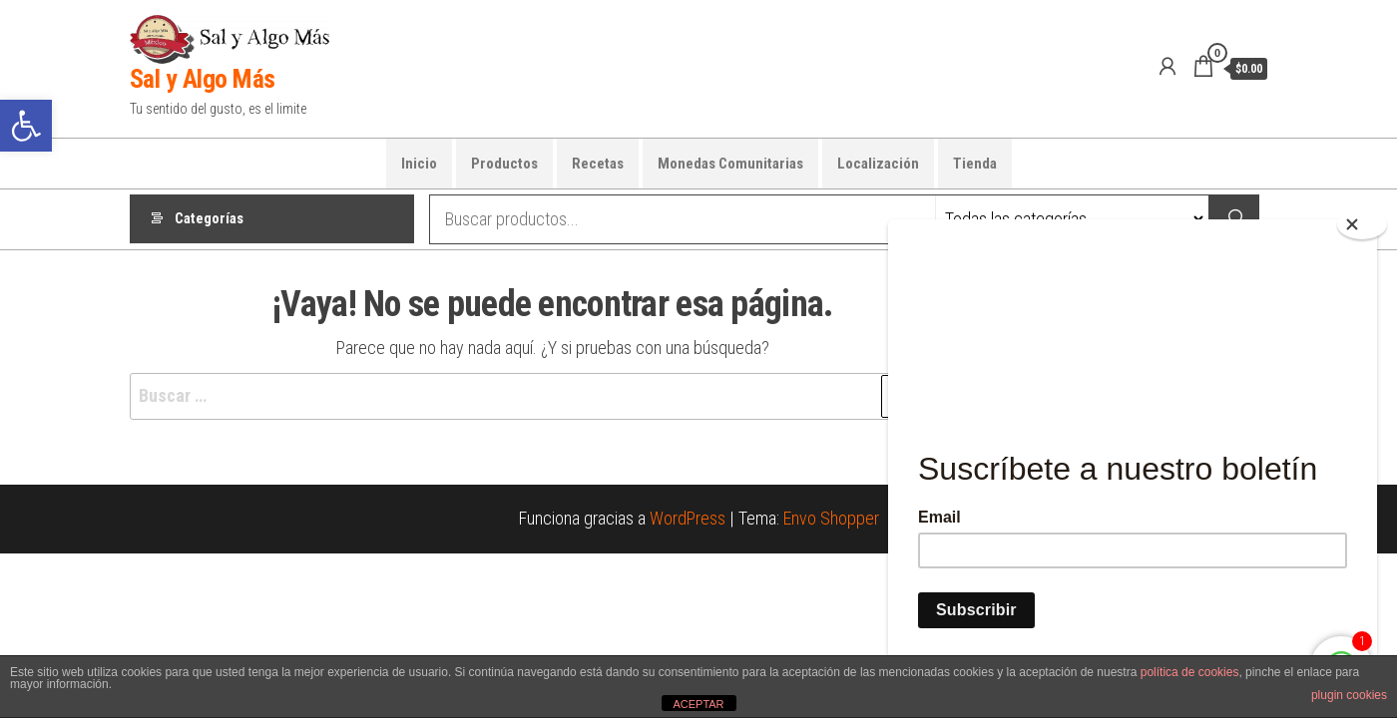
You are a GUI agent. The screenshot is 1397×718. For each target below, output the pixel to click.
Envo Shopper (831, 518)
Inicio (419, 164)
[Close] (1362, 224)
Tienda (975, 164)
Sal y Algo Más (202, 79)
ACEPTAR (698, 704)
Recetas (598, 164)
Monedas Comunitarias (730, 164)
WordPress (687, 518)
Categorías (209, 219)
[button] (26, 126)
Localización (878, 164)
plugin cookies (1349, 695)
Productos (504, 164)
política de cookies (1190, 672)
